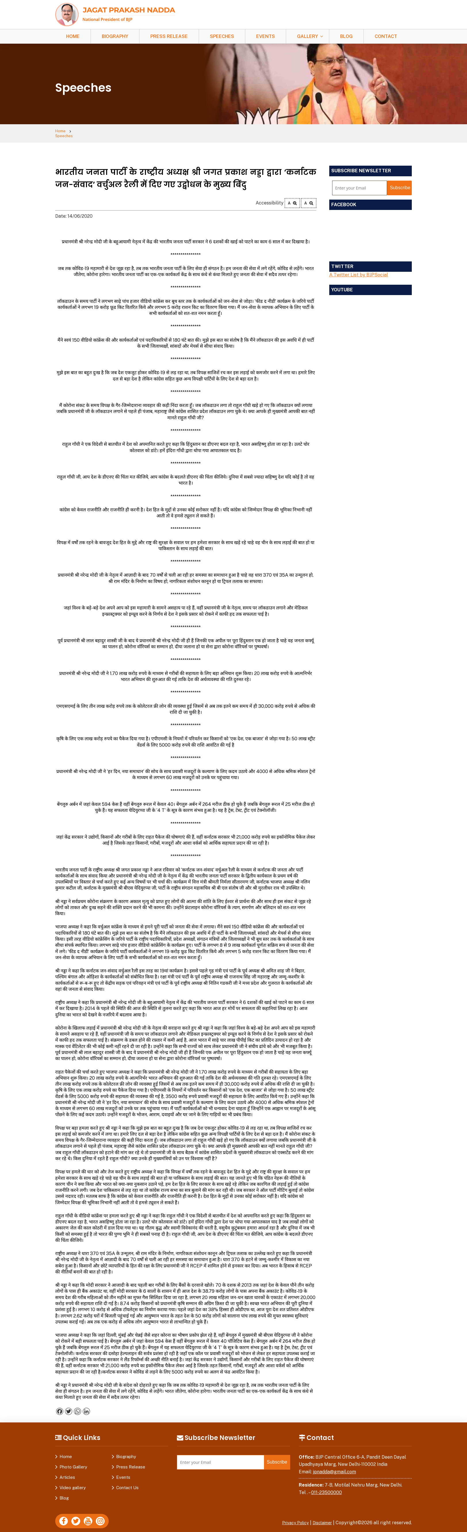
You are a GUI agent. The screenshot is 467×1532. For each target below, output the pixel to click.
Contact (386, 36)
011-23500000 (326, 1488)
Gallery (307, 36)
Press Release (169, 36)
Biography (115, 36)
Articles (67, 1473)
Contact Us (127, 1483)
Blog (346, 36)
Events (265, 36)
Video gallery (73, 1483)
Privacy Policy (289, 1519)
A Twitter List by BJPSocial (358, 271)
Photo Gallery (73, 1463)
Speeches (222, 36)
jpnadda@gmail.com (334, 1468)
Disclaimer (320, 1519)
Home (73, 36)
